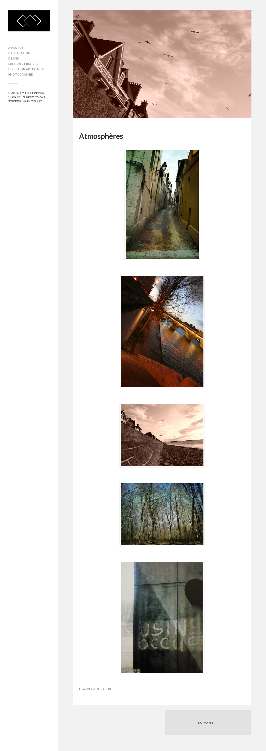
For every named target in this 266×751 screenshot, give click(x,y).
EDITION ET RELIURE (23, 63)
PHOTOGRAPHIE (20, 74)
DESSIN (13, 58)
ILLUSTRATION (19, 53)
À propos (16, 47)
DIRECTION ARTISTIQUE (26, 69)
